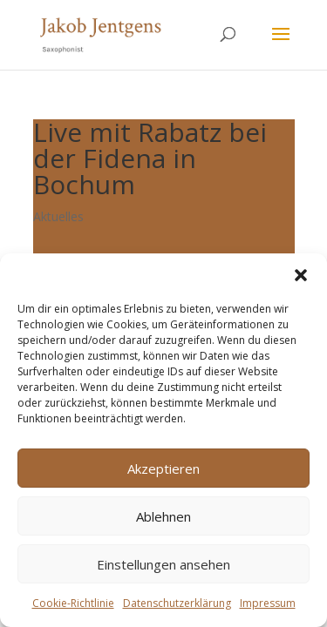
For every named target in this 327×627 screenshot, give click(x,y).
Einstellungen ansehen (163, 564)
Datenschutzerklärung (177, 603)
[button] (301, 275)
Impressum (268, 603)
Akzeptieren (163, 468)
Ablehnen (163, 516)
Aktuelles (58, 216)
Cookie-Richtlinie (73, 603)
